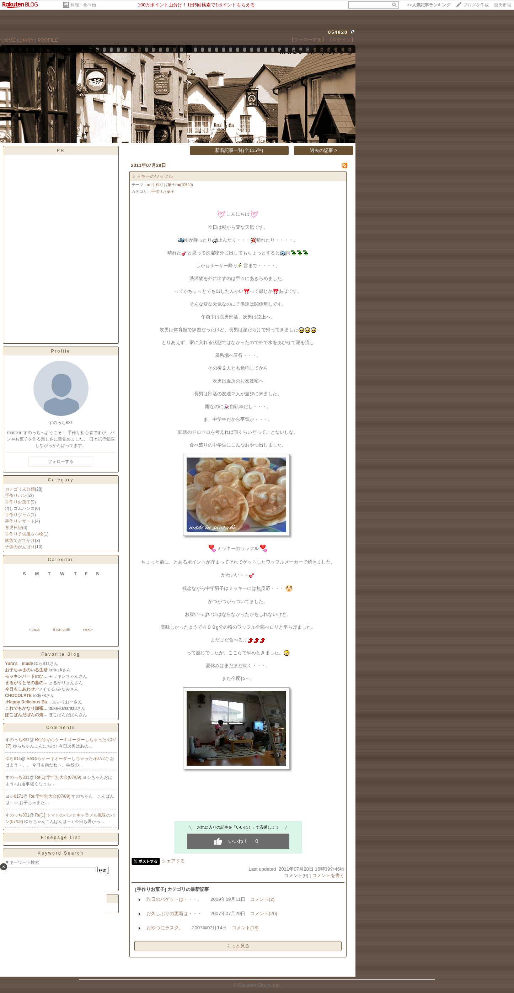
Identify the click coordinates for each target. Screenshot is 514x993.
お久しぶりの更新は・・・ (174, 913)
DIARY (27, 40)
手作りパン (15, 495)
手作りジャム (18, 514)
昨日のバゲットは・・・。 (174, 899)
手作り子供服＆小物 (24, 534)
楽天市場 (502, 4)
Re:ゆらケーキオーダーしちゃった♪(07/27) (68, 758)
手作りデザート (20, 521)
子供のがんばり (20, 546)
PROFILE (48, 40)
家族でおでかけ (20, 540)
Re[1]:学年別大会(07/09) (58, 777)
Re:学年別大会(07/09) (50, 796)
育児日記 (13, 527)
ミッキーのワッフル (152, 176)
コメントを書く (328, 875)
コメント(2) (262, 899)
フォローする (61, 461)
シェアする (173, 860)
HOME (8, 40)
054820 (338, 32)
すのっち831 (17, 739)
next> (88, 629)
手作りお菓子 (18, 502)
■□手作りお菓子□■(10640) (170, 185)
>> (428, 4)
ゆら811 (13, 758)
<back (34, 629)
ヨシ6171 (14, 796)
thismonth (61, 629)
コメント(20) (263, 913)
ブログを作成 (476, 4)
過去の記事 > (323, 150)
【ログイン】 (341, 39)
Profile (60, 351)
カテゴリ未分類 (20, 489)
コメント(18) (245, 927)
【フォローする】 (307, 39)
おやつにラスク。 (164, 927)
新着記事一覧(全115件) (239, 150)
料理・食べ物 (83, 4)
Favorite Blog (60, 654)
